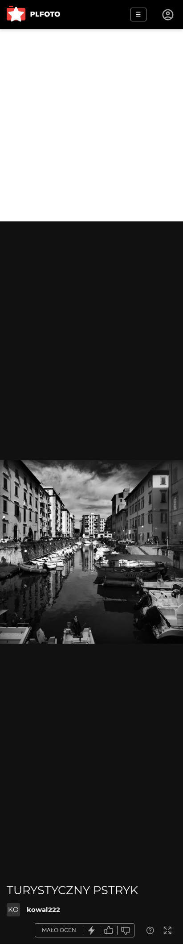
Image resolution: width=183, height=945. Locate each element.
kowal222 (43, 909)
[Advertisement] (91, 125)
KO (13, 909)
